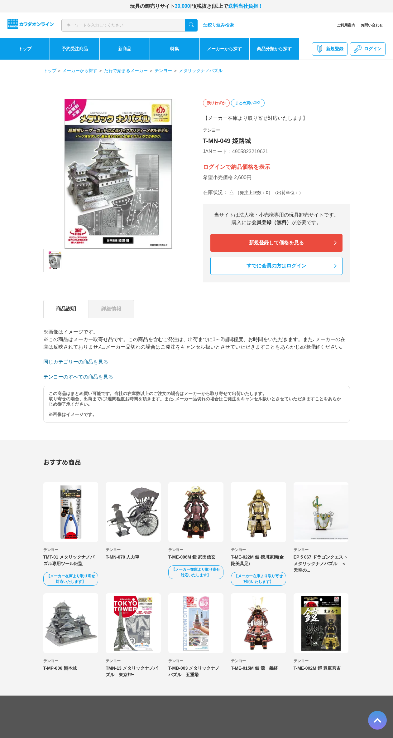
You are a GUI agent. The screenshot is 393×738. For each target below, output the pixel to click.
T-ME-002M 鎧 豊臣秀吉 (317, 668)
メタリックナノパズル (201, 70)
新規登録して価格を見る (276, 242)
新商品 (124, 48)
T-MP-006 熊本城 (60, 668)
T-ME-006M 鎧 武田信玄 (191, 557)
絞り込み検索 (218, 25)
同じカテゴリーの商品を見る (75, 361)
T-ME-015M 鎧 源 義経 (254, 668)
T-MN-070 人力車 (122, 557)
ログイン (367, 49)
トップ (24, 48)
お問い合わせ (372, 25)
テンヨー (163, 70)
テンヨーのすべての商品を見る (78, 376)
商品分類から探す (274, 48)
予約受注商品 (75, 48)
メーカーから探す (224, 48)
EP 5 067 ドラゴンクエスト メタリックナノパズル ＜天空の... (323, 564)
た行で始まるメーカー (126, 70)
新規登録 (329, 49)
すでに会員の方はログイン (276, 265)
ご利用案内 (346, 25)
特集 (174, 48)
